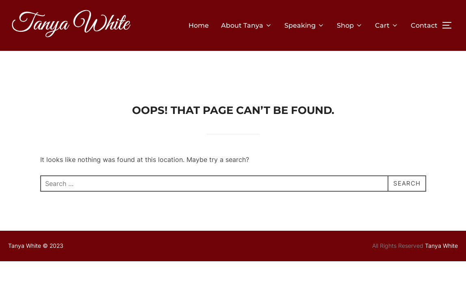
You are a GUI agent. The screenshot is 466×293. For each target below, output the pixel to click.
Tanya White (441, 213)
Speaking (304, 25)
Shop (350, 25)
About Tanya (246, 25)
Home (199, 25)
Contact (424, 25)
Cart (387, 25)
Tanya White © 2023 (35, 213)
